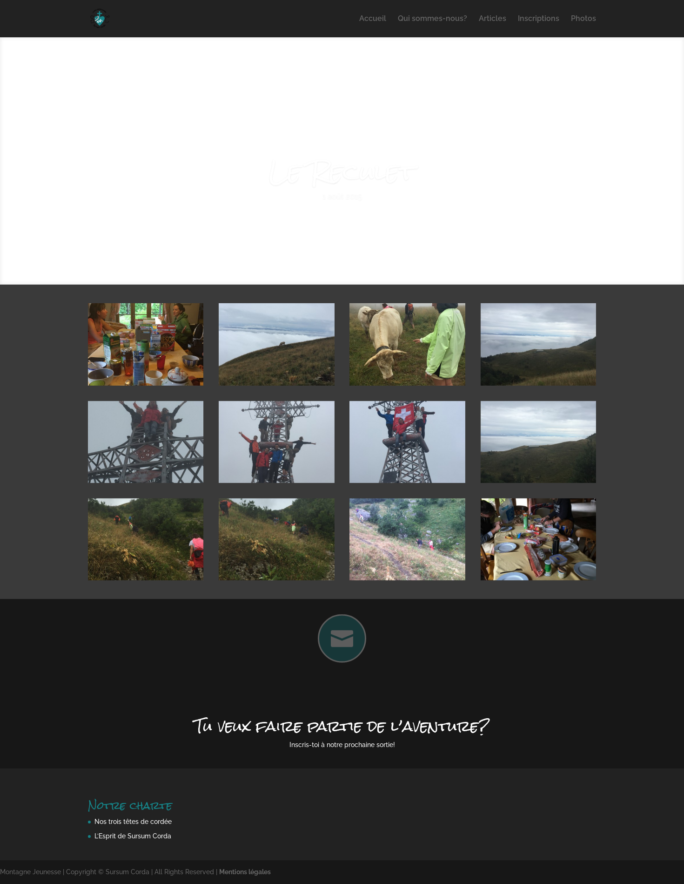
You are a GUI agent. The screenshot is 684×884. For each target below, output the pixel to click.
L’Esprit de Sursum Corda (132, 836)
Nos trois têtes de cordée (133, 821)
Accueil (372, 19)
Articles (492, 19)
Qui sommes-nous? (432, 19)
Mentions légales (245, 872)
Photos (583, 19)
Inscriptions (538, 19)
